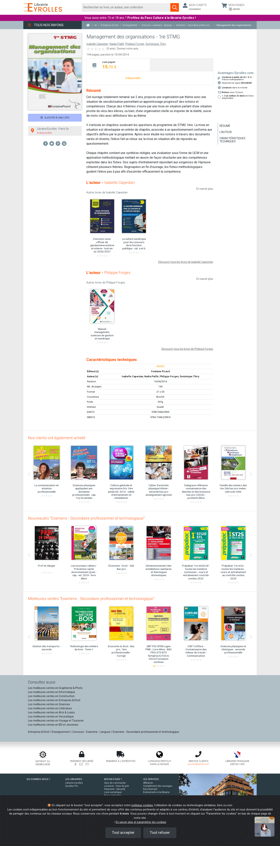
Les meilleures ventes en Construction (51, 696)
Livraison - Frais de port (116, 786)
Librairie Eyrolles (74, 783)
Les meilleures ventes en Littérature (50, 708)
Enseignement (61, 731)
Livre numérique (113, 792)
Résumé (225, 125)
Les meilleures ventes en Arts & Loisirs (51, 712)
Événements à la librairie (156, 792)
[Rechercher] (126, 7)
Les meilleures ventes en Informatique (51, 692)
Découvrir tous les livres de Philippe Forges (187, 348)
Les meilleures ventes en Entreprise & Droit (54, 700)
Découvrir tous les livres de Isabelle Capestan (185, 261)
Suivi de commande (115, 783)
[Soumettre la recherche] (174, 7)
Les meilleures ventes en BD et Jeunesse (53, 724)
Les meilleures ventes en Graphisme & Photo (55, 687)
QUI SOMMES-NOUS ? (38, 779)
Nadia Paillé (116, 44)
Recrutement (150, 789)
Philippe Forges (134, 44)
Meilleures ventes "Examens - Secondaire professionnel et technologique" (91, 598)
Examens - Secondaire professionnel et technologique (146, 731)
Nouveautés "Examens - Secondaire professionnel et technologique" (86, 518)
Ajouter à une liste (54, 117)
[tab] (118, 65)
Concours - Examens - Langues (91, 731)
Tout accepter (123, 832)
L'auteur (226, 132)
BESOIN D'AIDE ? (113, 779)
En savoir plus (204, 188)
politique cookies (142, 805)
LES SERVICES (151, 779)
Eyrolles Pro (71, 786)
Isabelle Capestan (97, 44)
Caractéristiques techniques (232, 140)
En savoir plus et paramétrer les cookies (141, 822)
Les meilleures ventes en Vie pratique (51, 716)
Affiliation (148, 783)
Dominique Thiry (156, 44)
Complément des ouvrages (157, 786)
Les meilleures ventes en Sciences (49, 704)
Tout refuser (160, 832)
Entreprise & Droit (38, 731)
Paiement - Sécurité (114, 789)
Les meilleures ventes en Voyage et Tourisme (56, 720)
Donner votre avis (127, 48)
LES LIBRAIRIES (73, 779)
